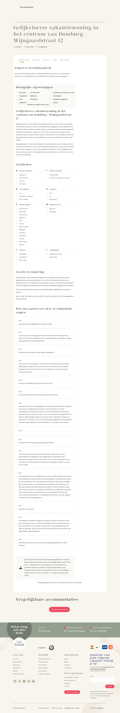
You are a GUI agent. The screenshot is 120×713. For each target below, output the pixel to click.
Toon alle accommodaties (59, 609)
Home (18, 22)
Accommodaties (28, 22)
